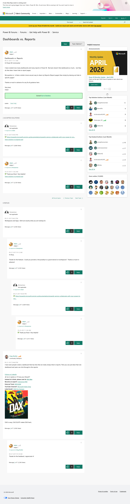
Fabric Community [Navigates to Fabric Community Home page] (23, 13)
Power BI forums (10, 32)
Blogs (67, 13)
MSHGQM (18, 384)
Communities (58, 13)
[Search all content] (104, 22)
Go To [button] (122, 18)
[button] (65, 44)
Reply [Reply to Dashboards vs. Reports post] (78, 107)
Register (103, 18)
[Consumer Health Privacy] (27, 498)
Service (55, 32)
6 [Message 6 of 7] (10, 145)
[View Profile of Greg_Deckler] (13, 356)
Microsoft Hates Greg (24, 387)
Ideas (50, 13)
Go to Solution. (46, 96)
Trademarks (123, 491)
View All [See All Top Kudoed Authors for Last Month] (92, 169)
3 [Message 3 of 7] (14, 462)
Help (116, 18)
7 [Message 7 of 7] (10, 182)
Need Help (13, 103)
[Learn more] (95, 84)
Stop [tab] (110, 89)
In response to (10, 130)
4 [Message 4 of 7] (10, 227)
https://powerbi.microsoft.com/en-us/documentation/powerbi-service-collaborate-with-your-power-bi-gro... (41, 137)
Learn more (6, 7)
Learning (74, 13)
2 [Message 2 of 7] (10, 428)
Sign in (110, 18)
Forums (34, 13)
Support (82, 13)
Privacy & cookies (103, 491)
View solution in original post (14, 139)
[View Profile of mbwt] (11, 52)
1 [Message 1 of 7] (10, 108)
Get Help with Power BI (39, 32)
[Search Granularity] (73, 22)
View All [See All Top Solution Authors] (92, 130)
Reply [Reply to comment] (78, 150)
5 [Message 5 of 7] (14, 268)
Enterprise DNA (22, 382)
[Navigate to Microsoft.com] (8, 13)
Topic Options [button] (76, 44)
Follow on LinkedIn (11, 374)
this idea (29, 379)
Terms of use (113, 491)
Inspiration (42, 13)
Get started (97, 26)
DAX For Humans (18, 389)
